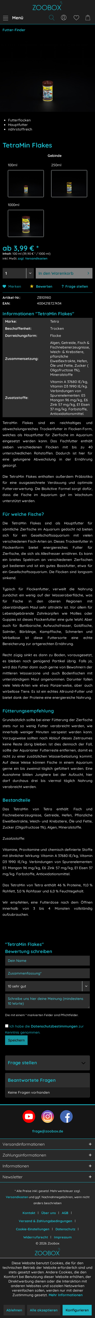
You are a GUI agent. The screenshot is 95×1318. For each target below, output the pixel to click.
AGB (65, 1213)
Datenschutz (65, 1229)
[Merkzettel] (76, 18)
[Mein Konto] (64, 18)
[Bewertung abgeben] (47, 986)
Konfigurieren (77, 1310)
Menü (13, 17)
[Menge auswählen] (18, 273)
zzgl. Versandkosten (32, 258)
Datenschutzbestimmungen (54, 1026)
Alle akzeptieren (44, 1310)
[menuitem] (13, 18)
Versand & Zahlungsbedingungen (45, 1221)
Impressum (63, 1237)
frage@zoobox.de (47, 1131)
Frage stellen (76, 286)
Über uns (48, 1213)
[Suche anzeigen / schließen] (51, 18)
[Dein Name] (47, 961)
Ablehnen (14, 1310)
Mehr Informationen (66, 1295)
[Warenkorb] (89, 18)
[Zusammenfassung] (47, 973)
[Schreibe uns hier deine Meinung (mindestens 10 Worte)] (47, 1001)
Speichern (16, 1040)
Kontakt (29, 1213)
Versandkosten (17, 1197)
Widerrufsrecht (35, 1237)
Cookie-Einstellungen (32, 1229)
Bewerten (41, 286)
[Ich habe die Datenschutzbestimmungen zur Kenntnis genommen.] (6, 1026)
